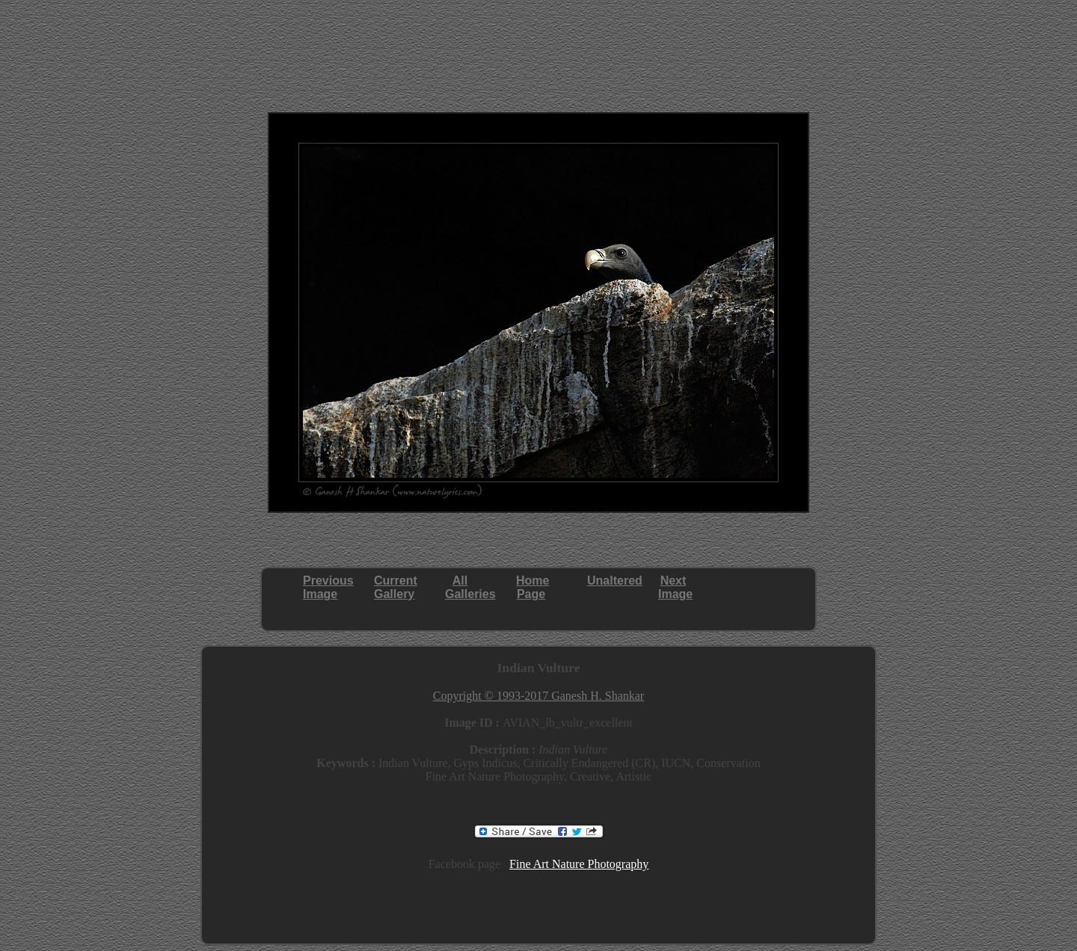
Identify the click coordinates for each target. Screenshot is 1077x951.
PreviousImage (328, 587)
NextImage (675, 587)
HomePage (532, 587)
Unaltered (614, 580)
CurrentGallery (395, 587)
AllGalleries (470, 587)
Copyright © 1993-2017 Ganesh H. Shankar (538, 695)
